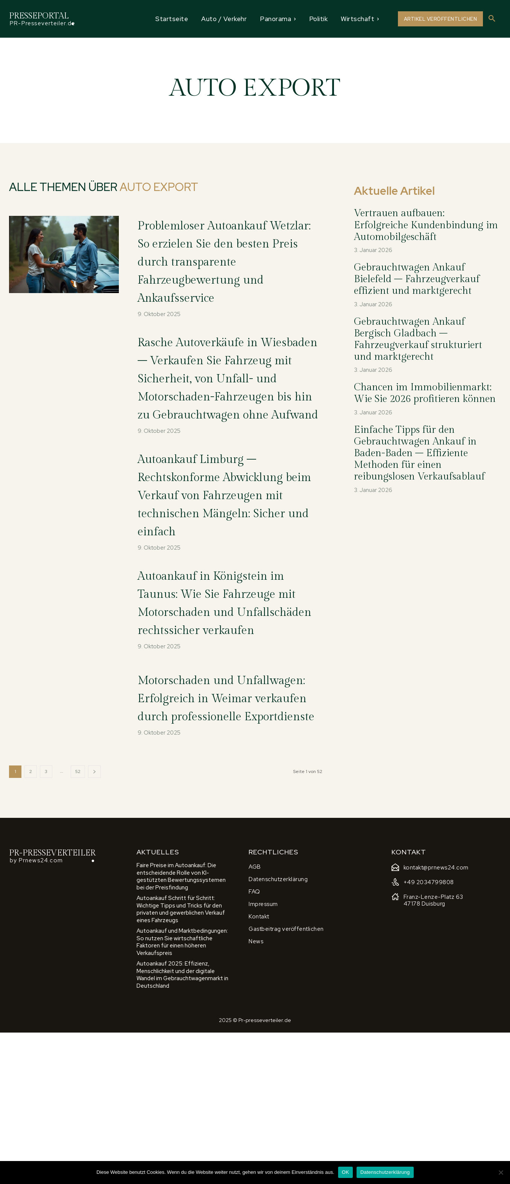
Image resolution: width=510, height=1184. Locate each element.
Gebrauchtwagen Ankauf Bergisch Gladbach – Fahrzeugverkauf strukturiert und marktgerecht (418, 339)
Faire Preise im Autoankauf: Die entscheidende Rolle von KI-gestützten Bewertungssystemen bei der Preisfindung (181, 1028)
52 (77, 923)
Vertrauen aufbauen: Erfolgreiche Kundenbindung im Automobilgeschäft (426, 225)
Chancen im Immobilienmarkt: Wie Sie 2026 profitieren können (425, 393)
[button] (492, 19)
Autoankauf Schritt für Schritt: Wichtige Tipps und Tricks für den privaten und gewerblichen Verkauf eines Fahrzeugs (181, 1061)
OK (345, 1172)
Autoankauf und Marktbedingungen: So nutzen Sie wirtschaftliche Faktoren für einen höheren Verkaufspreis (182, 1093)
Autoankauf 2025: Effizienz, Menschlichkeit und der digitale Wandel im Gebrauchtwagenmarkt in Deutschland (182, 1126)
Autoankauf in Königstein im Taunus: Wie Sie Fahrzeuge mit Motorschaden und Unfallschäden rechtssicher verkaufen (226, 711)
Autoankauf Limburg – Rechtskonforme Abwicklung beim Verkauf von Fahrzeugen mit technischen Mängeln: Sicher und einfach (227, 576)
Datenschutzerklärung (385, 1172)
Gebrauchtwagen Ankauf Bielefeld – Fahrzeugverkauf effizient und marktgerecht (417, 279)
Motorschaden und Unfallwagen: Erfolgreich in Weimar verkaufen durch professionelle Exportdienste (224, 836)
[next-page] (94, 923)
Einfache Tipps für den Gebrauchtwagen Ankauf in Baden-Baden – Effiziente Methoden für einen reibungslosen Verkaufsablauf (419, 453)
